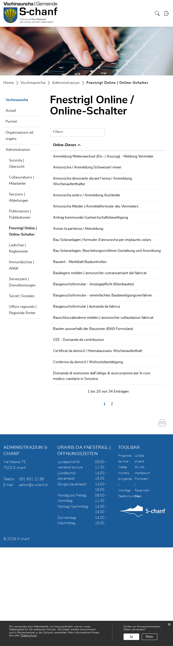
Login (167, 14)
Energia (146, 13)
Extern (155, 258)
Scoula (121, 13)
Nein (149, 636)
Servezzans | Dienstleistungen (22, 282)
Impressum (142, 571)
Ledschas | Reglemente (18, 248)
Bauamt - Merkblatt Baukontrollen (80, 308)
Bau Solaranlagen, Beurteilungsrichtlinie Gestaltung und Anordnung (82, 292)
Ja (131, 636)
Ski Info (140, 565)
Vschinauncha (106, 13)
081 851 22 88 (31, 578)
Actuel (11, 110)
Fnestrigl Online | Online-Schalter (24, 231)
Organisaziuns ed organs (19, 136)
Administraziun (18, 149)
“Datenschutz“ (28, 635)
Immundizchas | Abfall (21, 265)
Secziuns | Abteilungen (18, 197)
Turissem (133, 13)
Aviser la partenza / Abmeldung (78, 257)
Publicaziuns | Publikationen (20, 214)
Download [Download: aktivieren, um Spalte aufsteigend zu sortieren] (153, 145)
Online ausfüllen (131, 159)
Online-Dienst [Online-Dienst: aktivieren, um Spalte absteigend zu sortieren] (64, 145)
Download (155, 157)
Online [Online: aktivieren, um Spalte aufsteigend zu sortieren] (125, 145)
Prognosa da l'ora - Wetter (125, 560)
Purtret (11, 121)
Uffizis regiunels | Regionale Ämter (22, 310)
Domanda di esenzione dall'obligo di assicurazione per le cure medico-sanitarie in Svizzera (81, 472)
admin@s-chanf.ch (33, 583)
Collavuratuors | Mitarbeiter (21, 180)
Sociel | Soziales (21, 296)
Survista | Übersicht (16, 163)
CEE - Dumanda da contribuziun (78, 420)
